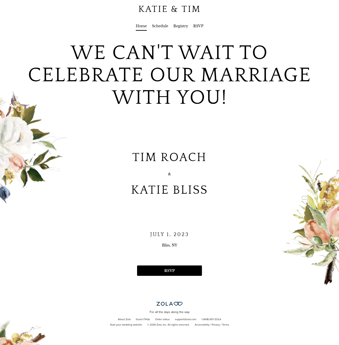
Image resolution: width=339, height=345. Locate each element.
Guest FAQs (143, 319)
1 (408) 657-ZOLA (211, 319)
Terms (225, 325)
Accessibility (202, 325)
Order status (162, 319)
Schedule (160, 26)
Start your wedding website (126, 325)
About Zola (124, 319)
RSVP (198, 26)
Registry (180, 26)
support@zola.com (185, 319)
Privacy (216, 325)
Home (141, 26)
